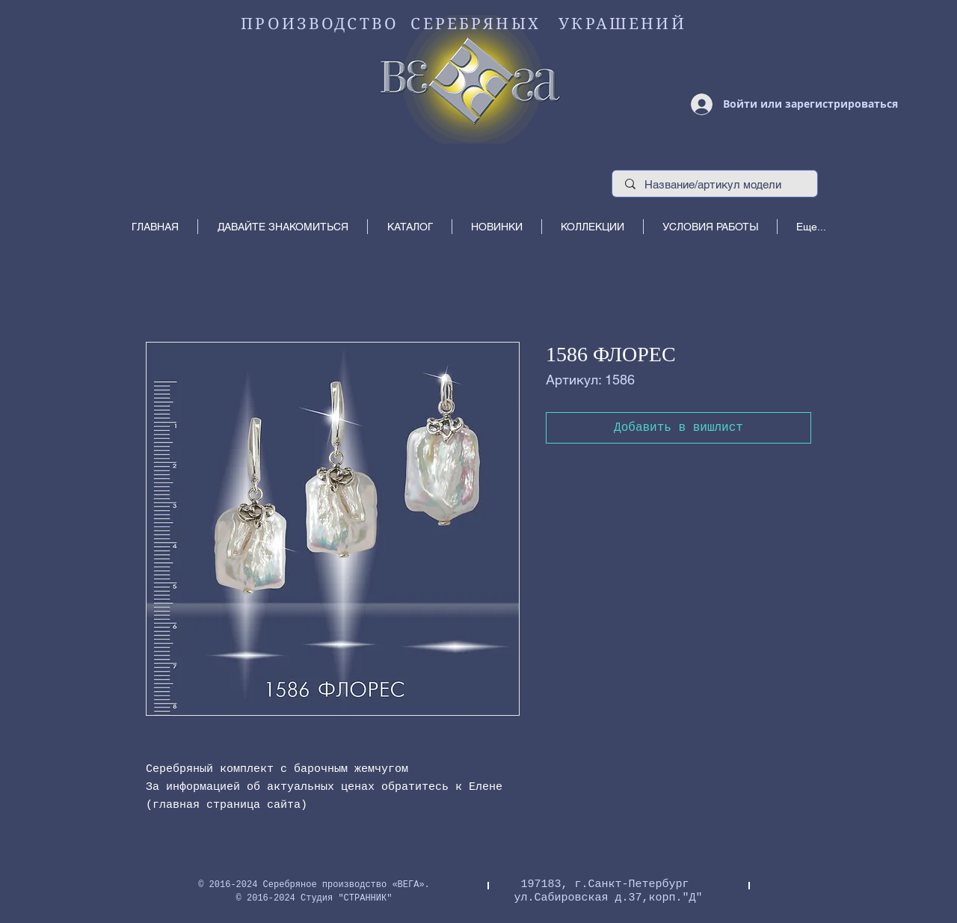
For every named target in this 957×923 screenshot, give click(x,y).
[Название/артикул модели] (715, 184)
